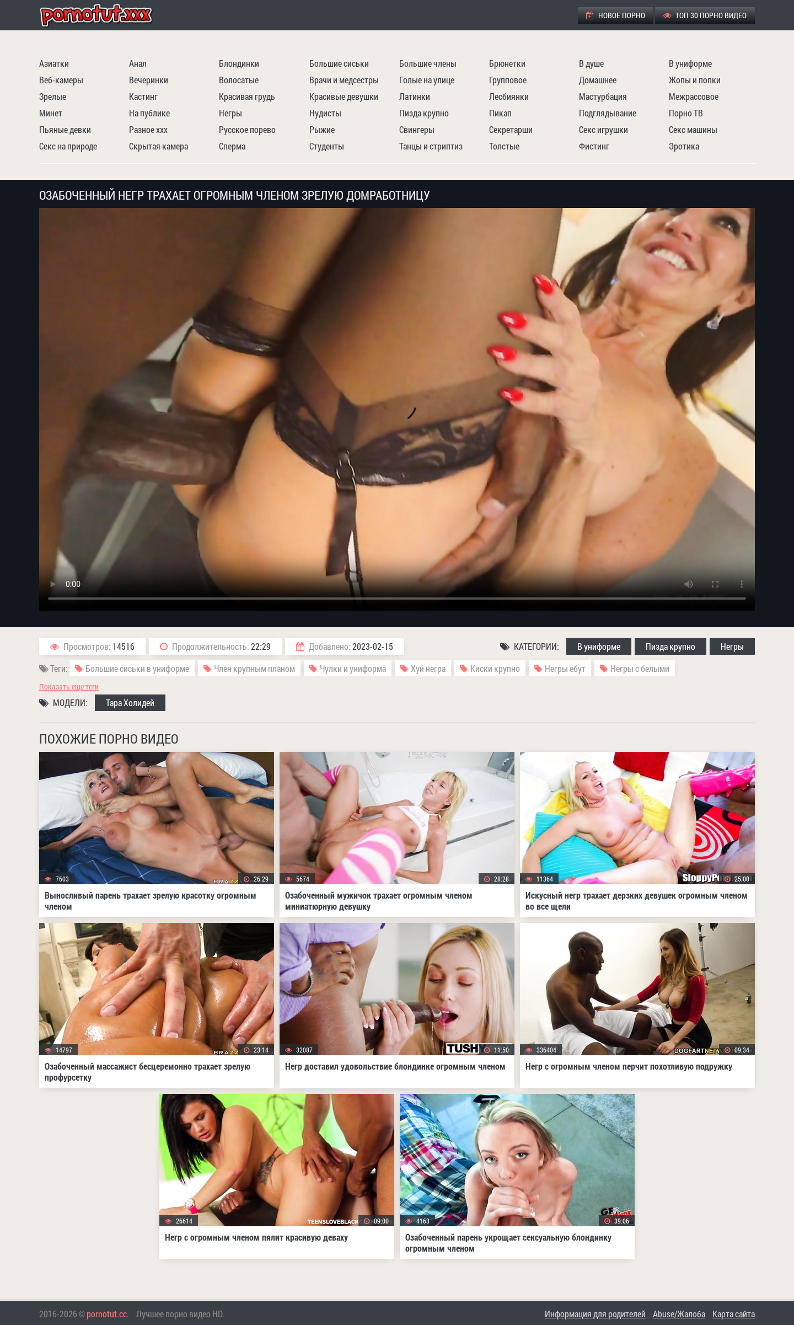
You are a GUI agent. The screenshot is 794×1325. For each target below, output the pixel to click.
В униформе (690, 63)
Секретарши (511, 129)
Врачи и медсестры (344, 80)
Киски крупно (495, 668)
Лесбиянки (509, 96)
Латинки (414, 96)
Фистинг (594, 146)
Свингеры (416, 129)
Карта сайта (733, 1313)
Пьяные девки (65, 129)
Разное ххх (148, 129)
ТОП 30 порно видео (705, 15)
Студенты (326, 146)
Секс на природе (68, 146)
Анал (138, 63)
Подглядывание (607, 113)
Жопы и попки (695, 80)
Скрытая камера (158, 146)
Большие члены (428, 63)
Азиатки (54, 63)
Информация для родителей (595, 1313)
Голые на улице (426, 80)
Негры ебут (565, 668)
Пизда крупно (424, 113)
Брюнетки (507, 63)
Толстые (504, 146)
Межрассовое (693, 96)
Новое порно (615, 15)
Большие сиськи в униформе (137, 668)
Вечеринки (148, 80)
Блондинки (239, 63)
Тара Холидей (130, 702)
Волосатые (239, 80)
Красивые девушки (343, 96)
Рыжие (322, 129)
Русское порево (247, 129)
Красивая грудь (247, 96)
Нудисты (325, 113)
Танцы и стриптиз (431, 146)
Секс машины (693, 129)
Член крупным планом (254, 668)
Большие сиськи (339, 63)
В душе (591, 63)
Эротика (684, 146)
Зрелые (52, 96)
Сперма (232, 146)
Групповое (508, 80)
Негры (230, 113)
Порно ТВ (686, 113)
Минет (50, 113)
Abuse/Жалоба (679, 1313)
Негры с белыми (639, 668)
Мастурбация (603, 96)
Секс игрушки (603, 129)
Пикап (500, 113)
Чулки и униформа (353, 668)
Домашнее (597, 80)
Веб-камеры (61, 80)
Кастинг (143, 96)
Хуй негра (428, 668)
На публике (149, 113)
